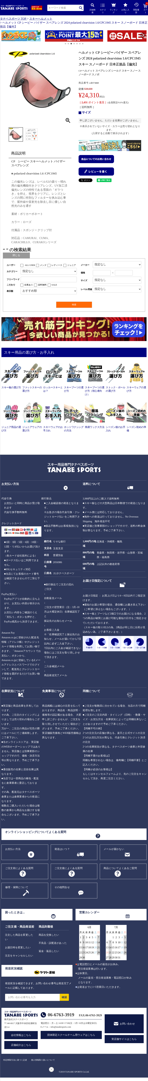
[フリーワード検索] (49, 279)
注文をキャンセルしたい (19, 955)
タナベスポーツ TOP (13, 18)
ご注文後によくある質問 (68, 868)
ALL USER (30, 265)
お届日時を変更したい (18, 947)
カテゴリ (103, 9)
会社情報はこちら (21, 1035)
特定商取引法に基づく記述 (15, 1060)
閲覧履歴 (136, 8)
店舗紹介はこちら (21, 1045)
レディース (56, 265)
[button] (3, 36)
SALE (54, 285)
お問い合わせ (127, 1023)
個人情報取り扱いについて (43, 1060)
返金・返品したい (49, 951)
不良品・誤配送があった (53, 943)
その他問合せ (62, 887)
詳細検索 (92, 8)
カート (145, 9)
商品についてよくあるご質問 (120, 868)
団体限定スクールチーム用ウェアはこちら (71, 1035)
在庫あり (28, 285)
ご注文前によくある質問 (19, 868)
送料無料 (42, 285)
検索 (81, 8)
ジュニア (71, 265)
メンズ (43, 265)
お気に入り (125, 8)
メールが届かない (114, 849)
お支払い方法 (13, 849)
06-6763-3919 (61, 1014)
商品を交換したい (49, 935)
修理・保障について (16, 887)
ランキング (114, 8)
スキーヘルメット (40, 18)
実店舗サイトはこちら (124, 1039)
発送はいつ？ (62, 849)
